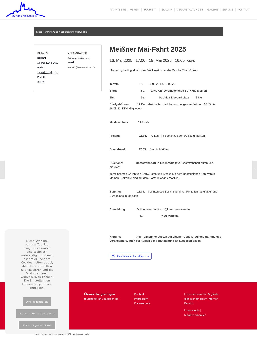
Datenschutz (142, 303)
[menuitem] (118, 9)
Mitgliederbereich (195, 315)
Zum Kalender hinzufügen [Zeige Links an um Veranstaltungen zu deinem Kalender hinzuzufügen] (131, 256)
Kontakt (139, 294)
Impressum (141, 299)
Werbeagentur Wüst (81, 334)
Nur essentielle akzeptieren (37, 313)
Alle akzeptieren (37, 302)
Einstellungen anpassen (37, 325)
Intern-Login (192, 310)
